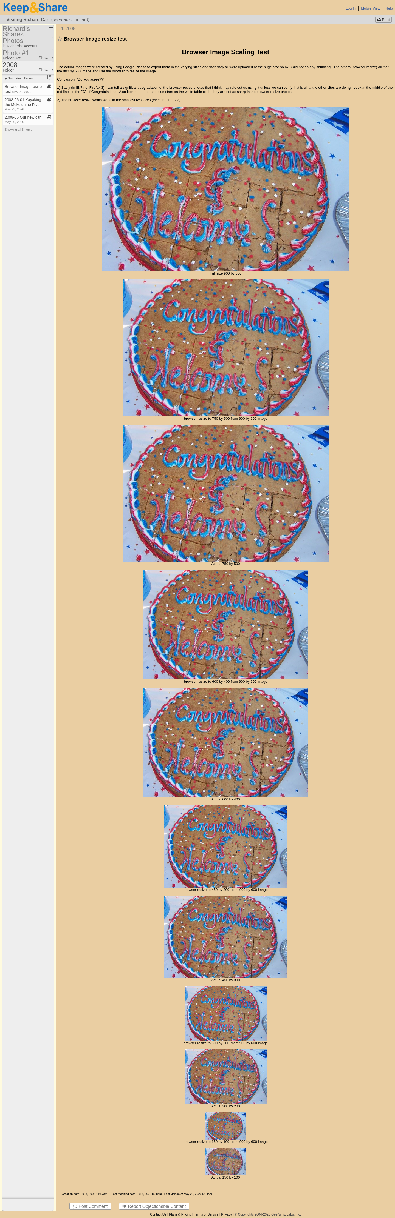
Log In (351, 8)
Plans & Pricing (180, 1214)
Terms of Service (206, 1214)
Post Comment (90, 1206)
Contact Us (158, 1214)
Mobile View (370, 8)
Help (389, 8)
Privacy (226, 1214)
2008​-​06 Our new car (23, 119)
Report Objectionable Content (154, 1206)
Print (383, 20)
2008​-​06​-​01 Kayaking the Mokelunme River (23, 104)
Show (46, 58)
